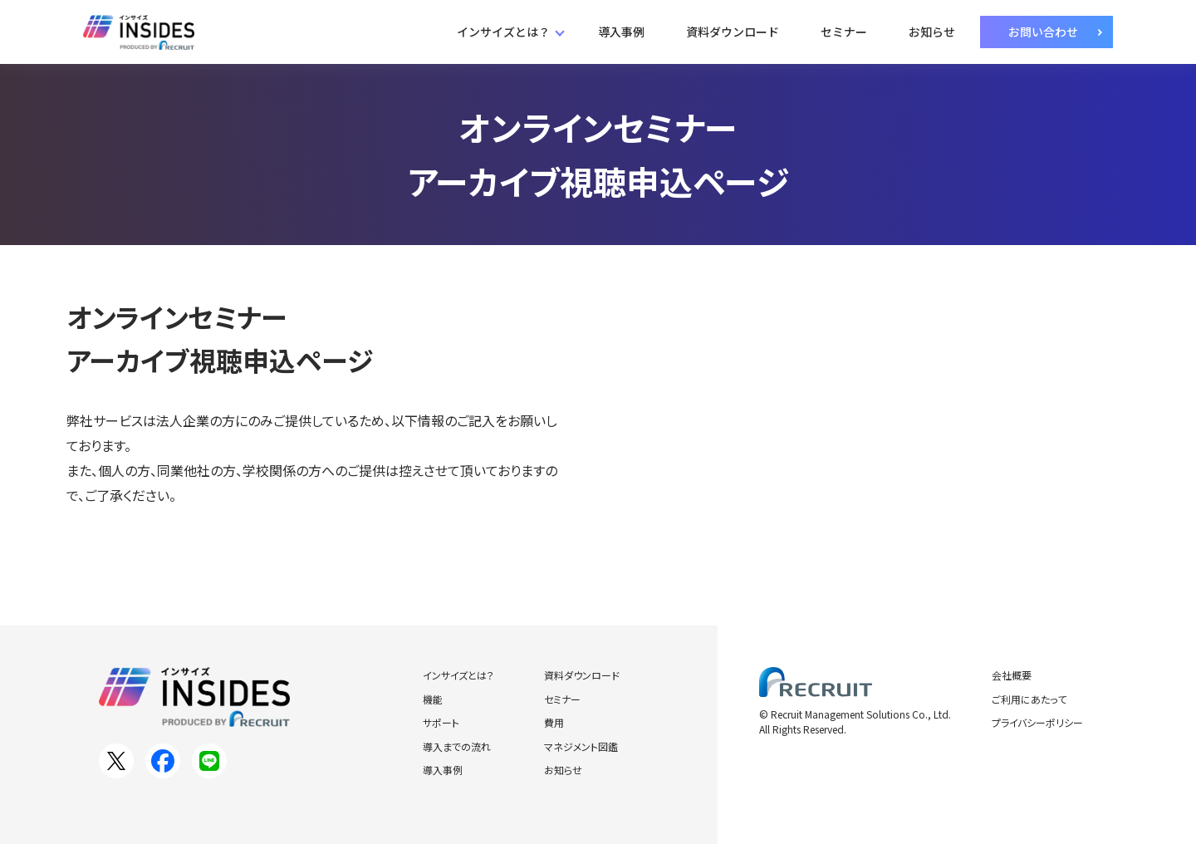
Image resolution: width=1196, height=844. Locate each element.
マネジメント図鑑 (581, 746)
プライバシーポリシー (1037, 722)
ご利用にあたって (1029, 699)
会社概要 (1012, 675)
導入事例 (621, 31)
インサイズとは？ (503, 31)
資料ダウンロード (732, 31)
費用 (554, 722)
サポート (441, 722)
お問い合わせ (1043, 31)
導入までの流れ (457, 746)
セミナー (844, 31)
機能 (433, 699)
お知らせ (932, 31)
